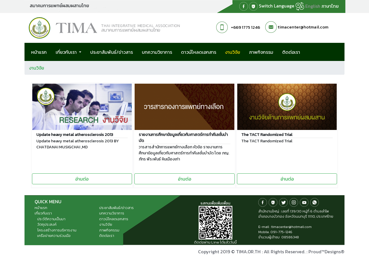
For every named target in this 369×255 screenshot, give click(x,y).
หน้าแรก (39, 52)
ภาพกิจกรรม (261, 52)
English (312, 6)
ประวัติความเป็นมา (51, 219)
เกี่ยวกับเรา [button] (67, 52)
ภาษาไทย (330, 6)
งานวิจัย (236, 51)
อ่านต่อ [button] (82, 178)
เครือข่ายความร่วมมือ (54, 235)
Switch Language (281, 6)
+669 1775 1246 (245, 27)
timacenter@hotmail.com (303, 27)
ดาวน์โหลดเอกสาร (198, 52)
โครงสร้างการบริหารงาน (56, 230)
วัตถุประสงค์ (47, 224)
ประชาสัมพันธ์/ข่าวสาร (111, 52)
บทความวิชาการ (157, 52)
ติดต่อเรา (291, 52)
